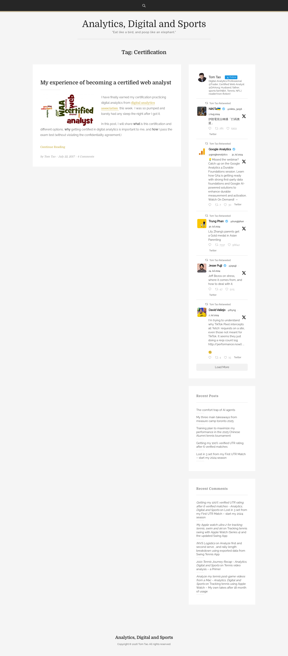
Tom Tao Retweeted (220, 103)
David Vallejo (217, 310)
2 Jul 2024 (214, 315)
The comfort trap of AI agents (215, 410)
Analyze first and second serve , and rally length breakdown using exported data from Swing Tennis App (220, 549)
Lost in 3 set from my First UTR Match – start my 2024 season (221, 456)
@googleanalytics (218, 154)
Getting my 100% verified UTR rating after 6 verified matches (219, 445)
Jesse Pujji (215, 265)
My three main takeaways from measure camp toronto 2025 (216, 419)
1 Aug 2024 (214, 114)
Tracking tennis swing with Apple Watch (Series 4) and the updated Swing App (221, 532)
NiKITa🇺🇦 (215, 109)
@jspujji (233, 265)
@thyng (232, 310)
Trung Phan (216, 221)
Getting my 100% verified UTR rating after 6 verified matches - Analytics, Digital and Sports (219, 506)
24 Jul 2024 (214, 271)
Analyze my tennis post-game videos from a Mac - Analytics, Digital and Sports (220, 580)
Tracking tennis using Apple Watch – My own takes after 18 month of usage (221, 587)
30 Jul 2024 (214, 226)
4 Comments (85, 156)
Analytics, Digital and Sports (144, 24)
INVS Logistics (205, 543)
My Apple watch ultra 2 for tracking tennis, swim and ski (219, 526)
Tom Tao (49, 156)
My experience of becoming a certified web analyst (105, 83)
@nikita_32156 (234, 109)
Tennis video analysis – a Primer (218, 567)
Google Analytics (220, 149)
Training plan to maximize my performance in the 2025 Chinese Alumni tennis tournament (218, 432)
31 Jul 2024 (237, 154)
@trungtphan (237, 221)
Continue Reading (52, 147)
